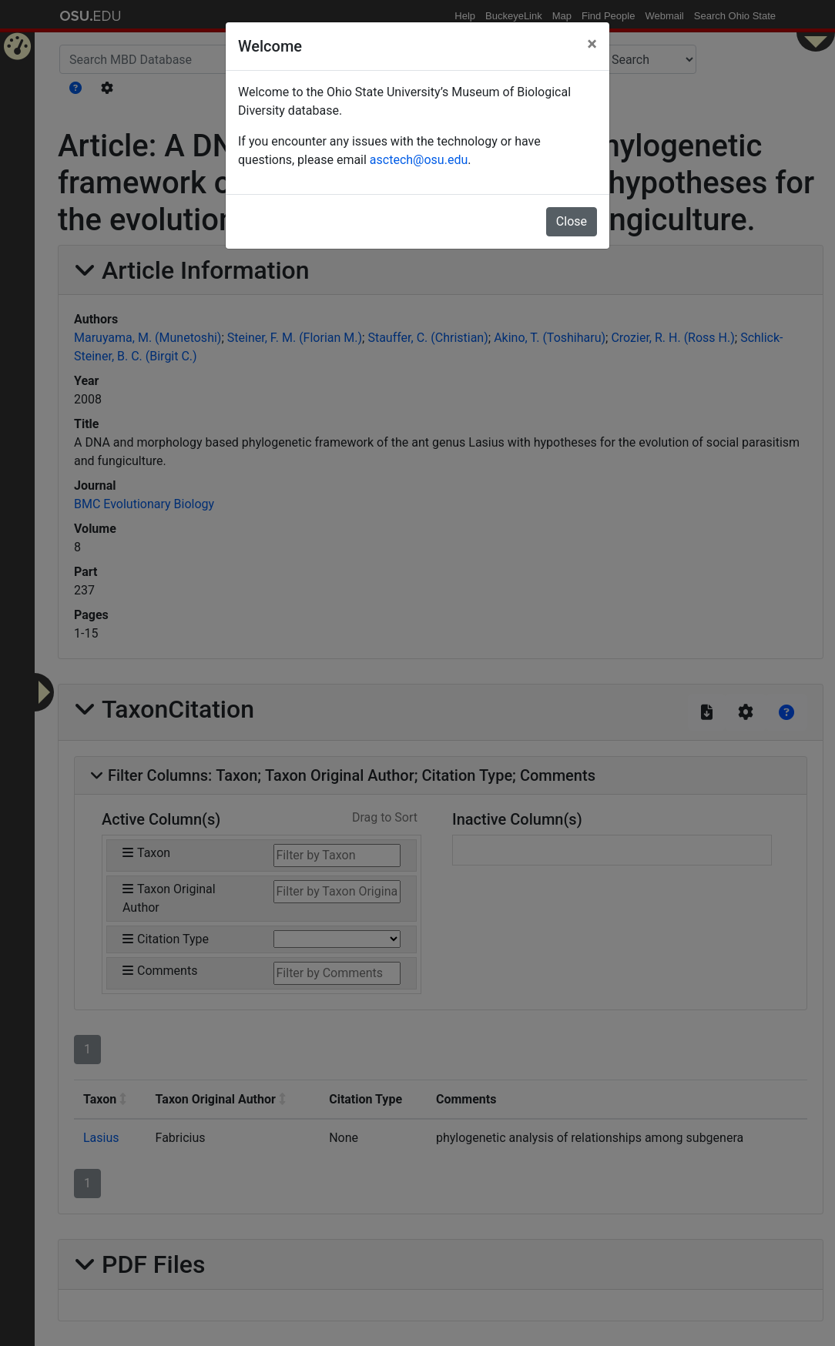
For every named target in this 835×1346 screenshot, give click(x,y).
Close (571, 221)
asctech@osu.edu (419, 159)
